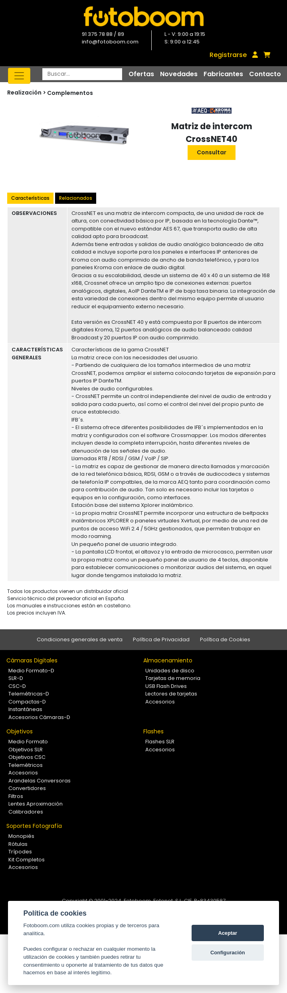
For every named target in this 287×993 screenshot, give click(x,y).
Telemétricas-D (28, 693)
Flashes (153, 731)
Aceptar (227, 933)
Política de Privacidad (161, 639)
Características (30, 198)
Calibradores (25, 812)
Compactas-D (27, 701)
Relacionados (75, 198)
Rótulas (18, 844)
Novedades (179, 74)
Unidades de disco (169, 670)
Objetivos (19, 731)
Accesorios (160, 701)
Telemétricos (25, 765)
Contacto (265, 74)
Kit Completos (26, 859)
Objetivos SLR (25, 749)
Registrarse (228, 54)
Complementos (70, 93)
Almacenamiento (167, 660)
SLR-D (15, 678)
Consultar (211, 152)
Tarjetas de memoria (172, 678)
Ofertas (141, 74)
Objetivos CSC (27, 757)
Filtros (15, 796)
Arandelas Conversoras (39, 780)
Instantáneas (25, 709)
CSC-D (17, 686)
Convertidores (27, 788)
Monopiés (21, 836)
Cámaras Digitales (31, 660)
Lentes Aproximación (35, 804)
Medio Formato (28, 741)
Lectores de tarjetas (171, 693)
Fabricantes (223, 74)
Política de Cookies (225, 639)
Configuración (227, 953)
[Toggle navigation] (19, 76)
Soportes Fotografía (34, 826)
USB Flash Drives (166, 686)
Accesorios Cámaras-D (39, 717)
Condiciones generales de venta (80, 639)
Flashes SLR (159, 741)
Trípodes (20, 851)
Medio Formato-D (31, 670)
